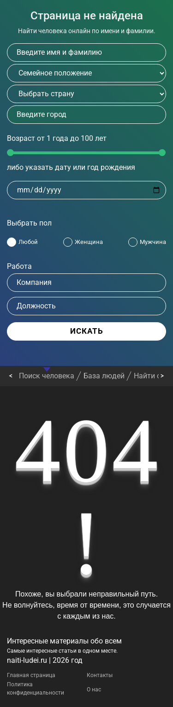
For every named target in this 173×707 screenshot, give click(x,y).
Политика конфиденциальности (35, 688)
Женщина (89, 241)
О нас (94, 689)
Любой (28, 241)
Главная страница (31, 675)
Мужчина (153, 241)
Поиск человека (46, 375)
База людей (104, 375)
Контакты (100, 675)
